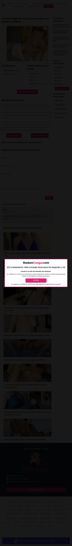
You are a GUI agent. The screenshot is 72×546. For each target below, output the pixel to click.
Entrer (36, 280)
